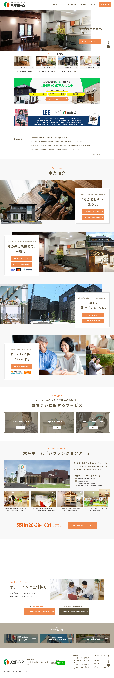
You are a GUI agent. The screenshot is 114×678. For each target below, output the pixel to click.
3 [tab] (58, 49)
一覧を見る (95, 154)
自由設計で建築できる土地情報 (74, 613)
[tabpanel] (57, 30)
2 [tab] (56, 49)
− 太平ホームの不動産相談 (82, 671)
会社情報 (97, 664)
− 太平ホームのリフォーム (82, 664)
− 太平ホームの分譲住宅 (82, 668)
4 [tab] (61, 49)
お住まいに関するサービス (102, 659)
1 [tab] (53, 49)
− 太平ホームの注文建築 (82, 661)
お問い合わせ (105, 5)
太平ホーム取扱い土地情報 (40, 613)
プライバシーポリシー (101, 670)
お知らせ (97, 667)
